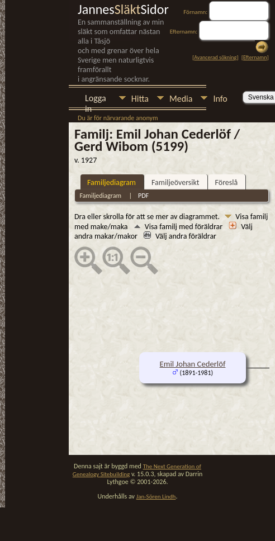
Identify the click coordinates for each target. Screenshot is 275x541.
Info (220, 98)
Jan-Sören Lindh (156, 496)
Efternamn (255, 57)
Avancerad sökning (215, 57)
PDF (143, 196)
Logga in (95, 99)
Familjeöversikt (175, 182)
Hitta (140, 98)
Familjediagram (111, 182)
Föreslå (226, 182)
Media (180, 98)
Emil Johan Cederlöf (193, 364)
